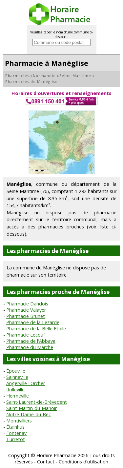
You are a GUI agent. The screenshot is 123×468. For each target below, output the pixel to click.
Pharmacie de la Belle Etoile (36, 328)
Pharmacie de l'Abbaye (30, 341)
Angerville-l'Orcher (25, 383)
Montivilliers (19, 421)
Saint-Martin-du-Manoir (31, 408)
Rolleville (15, 389)
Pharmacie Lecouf (25, 335)
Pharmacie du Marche (29, 347)
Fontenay (16, 433)
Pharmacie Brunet (25, 316)
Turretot (15, 439)
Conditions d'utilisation (83, 461)
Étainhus (15, 427)
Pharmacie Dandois (27, 304)
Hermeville (17, 396)
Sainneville (17, 377)
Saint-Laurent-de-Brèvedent (36, 402)
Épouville (15, 371)
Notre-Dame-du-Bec (28, 414)
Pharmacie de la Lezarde (32, 322)
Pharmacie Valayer (26, 310)
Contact (45, 461)
